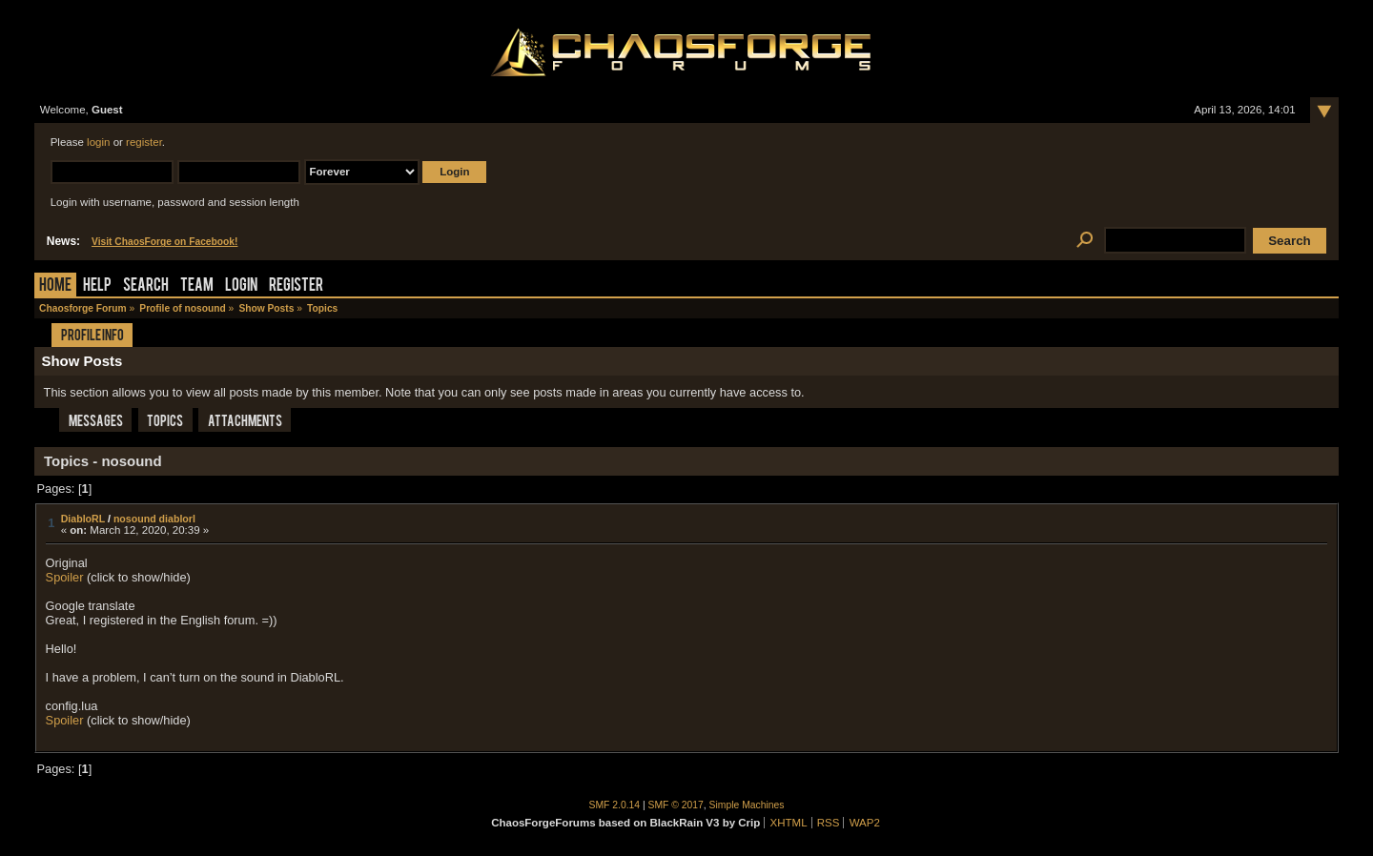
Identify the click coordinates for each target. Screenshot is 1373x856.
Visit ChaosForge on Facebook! (164, 241)
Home (55, 286)
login (98, 142)
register (144, 142)
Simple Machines (747, 805)
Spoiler (65, 577)
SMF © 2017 (676, 805)
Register (296, 286)
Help (97, 286)
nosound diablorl (154, 518)
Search (146, 286)
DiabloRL (83, 518)
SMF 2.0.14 (615, 805)
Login (241, 286)
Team (197, 286)
